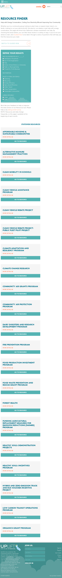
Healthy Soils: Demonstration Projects (19, 446)
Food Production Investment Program (19, 364)
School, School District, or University (15, 65)
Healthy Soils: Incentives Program (16, 466)
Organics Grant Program (17, 528)
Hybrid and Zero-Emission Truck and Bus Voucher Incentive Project (20, 488)
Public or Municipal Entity (11, 67)
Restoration (7, 73)
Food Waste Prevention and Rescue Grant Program (18, 384)
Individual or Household (11, 58)
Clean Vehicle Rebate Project (18, 210)
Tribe (5, 63)
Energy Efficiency (10, 83)
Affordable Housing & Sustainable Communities (16, 133)
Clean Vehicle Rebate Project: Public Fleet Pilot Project (18, 229)
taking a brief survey (14, 110)
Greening (7, 78)
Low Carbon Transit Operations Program (20, 509)
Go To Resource (20, 141)
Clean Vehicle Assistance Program (16, 191)
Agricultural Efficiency (11, 85)
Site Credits (58, 553)
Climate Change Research (16, 268)
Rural (5, 99)
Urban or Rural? (8, 95)
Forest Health (10, 403)
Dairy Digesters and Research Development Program (18, 325)
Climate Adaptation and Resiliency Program (16, 249)
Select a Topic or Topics (11, 76)
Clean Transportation (11, 89)
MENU (6, 2)
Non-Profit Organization (11, 60)
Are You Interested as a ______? (13, 56)
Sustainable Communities (12, 91)
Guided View (18, 35)
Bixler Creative (57, 575)
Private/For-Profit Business (12, 69)
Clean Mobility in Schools (17, 172)
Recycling (7, 81)
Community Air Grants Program (20, 286)
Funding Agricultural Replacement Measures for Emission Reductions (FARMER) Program (18, 424)
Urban (6, 97)
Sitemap (59, 559)
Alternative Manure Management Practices (15, 153)
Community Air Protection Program (17, 305)
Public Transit (8, 87)
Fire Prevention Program (16, 345)
